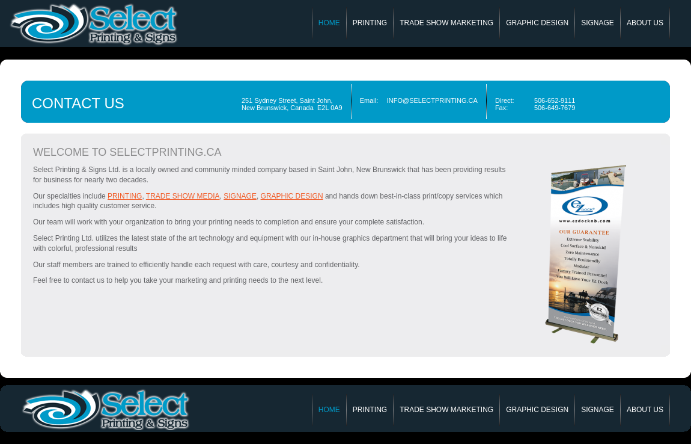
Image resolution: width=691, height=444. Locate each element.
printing (125, 196)
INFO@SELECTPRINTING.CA (432, 100)
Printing (370, 23)
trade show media (183, 196)
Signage (597, 23)
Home (329, 23)
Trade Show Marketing (446, 23)
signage (240, 196)
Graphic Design (537, 23)
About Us (645, 23)
